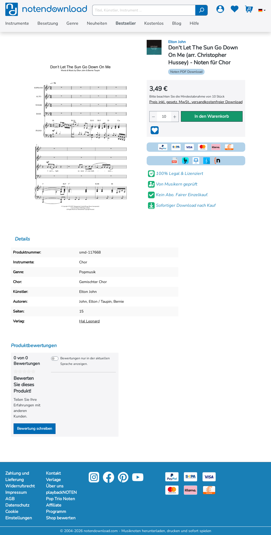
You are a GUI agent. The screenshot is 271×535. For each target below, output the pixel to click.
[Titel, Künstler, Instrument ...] (144, 10)
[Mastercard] (172, 489)
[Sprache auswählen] (262, 10)
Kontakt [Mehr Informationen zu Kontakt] (53, 473)
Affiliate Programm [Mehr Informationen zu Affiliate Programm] (56, 508)
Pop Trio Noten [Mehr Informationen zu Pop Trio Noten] (60, 499)
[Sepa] (190, 476)
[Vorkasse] (209, 489)
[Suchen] (201, 10)
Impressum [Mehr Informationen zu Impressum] (16, 492)
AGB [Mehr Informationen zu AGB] (10, 499)
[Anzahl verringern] (153, 116)
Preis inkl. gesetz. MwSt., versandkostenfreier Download (196, 101)
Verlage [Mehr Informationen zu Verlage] (53, 480)
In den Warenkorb (211, 116)
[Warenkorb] (249, 10)
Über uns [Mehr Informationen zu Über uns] (54, 486)
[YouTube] (138, 480)
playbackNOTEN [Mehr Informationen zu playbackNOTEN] (61, 492)
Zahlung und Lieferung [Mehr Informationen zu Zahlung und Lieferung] (17, 476)
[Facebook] (109, 480)
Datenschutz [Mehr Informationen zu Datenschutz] (17, 505)
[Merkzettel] (234, 10)
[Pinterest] (123, 480)
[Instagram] (94, 480)
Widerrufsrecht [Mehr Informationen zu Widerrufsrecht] (20, 486)
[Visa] (209, 476)
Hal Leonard (89, 321)
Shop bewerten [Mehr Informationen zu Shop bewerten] (60, 518)
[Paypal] (172, 476)
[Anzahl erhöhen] (175, 116)
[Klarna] (190, 489)
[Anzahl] (164, 116)
